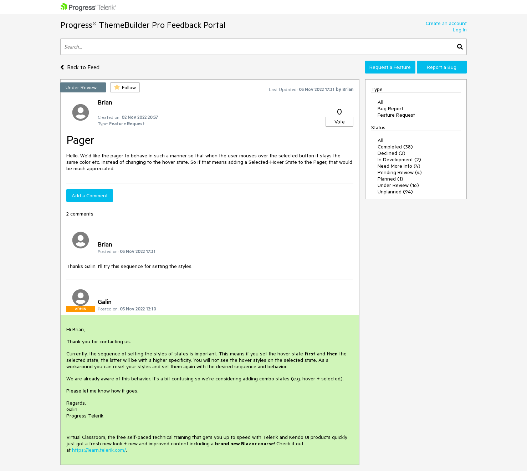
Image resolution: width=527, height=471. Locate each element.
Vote (339, 121)
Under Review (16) (398, 185)
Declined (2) (391, 153)
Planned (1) (390, 179)
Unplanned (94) (395, 191)
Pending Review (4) (400, 172)
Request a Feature (390, 67)
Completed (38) (395, 146)
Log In (460, 29)
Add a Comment (90, 195)
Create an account (446, 23)
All (380, 102)
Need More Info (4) (399, 166)
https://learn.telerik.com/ (99, 450)
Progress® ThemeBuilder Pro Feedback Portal (143, 25)
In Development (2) (399, 159)
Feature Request (396, 115)
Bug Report (390, 108)
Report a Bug (441, 67)
